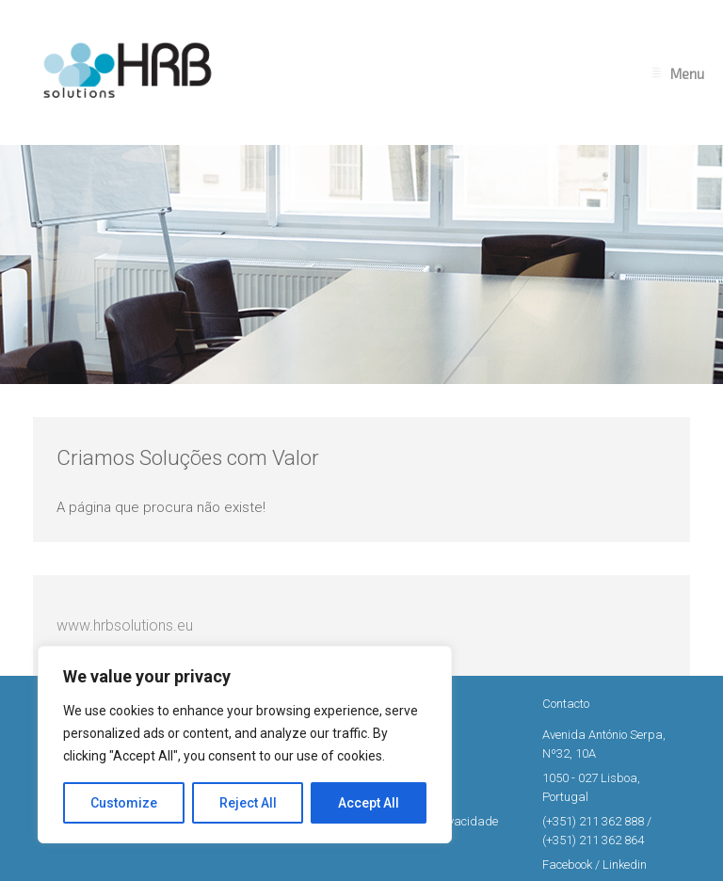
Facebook (567, 864)
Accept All (368, 802)
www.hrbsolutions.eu (124, 625)
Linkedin (624, 864)
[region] (245, 744)
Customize (123, 802)
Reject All (248, 802)
